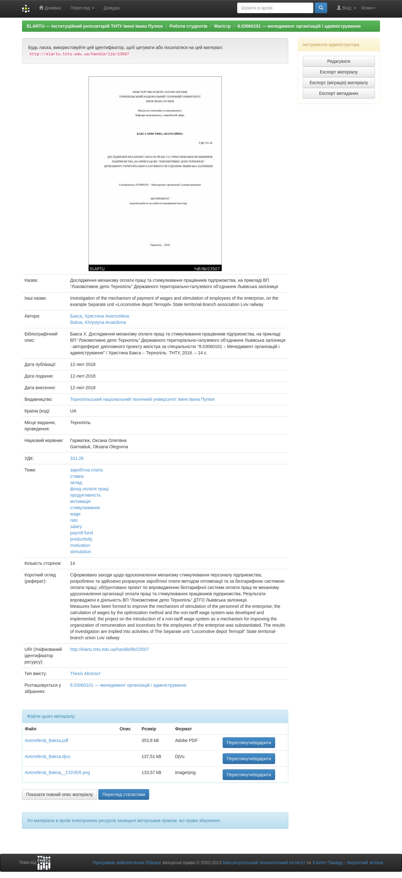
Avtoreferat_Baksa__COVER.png (57, 772)
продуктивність (85, 495)
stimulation (80, 551)
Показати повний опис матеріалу (59, 794)
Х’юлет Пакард (327, 862)
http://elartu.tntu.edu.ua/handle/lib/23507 (109, 649)
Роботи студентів (189, 26)
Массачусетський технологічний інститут (264, 862)
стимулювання (85, 507)
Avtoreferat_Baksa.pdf (46, 740)
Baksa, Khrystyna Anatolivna (98, 322)
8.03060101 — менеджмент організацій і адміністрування (299, 26)
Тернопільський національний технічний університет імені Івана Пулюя (142, 399)
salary (76, 526)
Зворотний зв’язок (364, 862)
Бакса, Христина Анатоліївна (99, 316)
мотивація (80, 501)
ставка (77, 476)
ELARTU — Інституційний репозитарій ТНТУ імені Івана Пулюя (95, 26)
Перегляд (82, 7)
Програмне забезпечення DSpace (127, 862)
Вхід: (346, 7)
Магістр (222, 26)
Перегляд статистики (123, 794)
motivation (80, 545)
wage (75, 513)
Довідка (111, 7)
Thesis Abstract (85, 673)
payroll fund (81, 532)
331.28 (77, 458)
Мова (368, 7)
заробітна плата (86, 469)
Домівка (50, 7)
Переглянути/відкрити (249, 742)
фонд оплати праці (89, 488)
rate (74, 520)
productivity (81, 539)
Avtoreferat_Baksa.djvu (47, 756)
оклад (76, 482)
